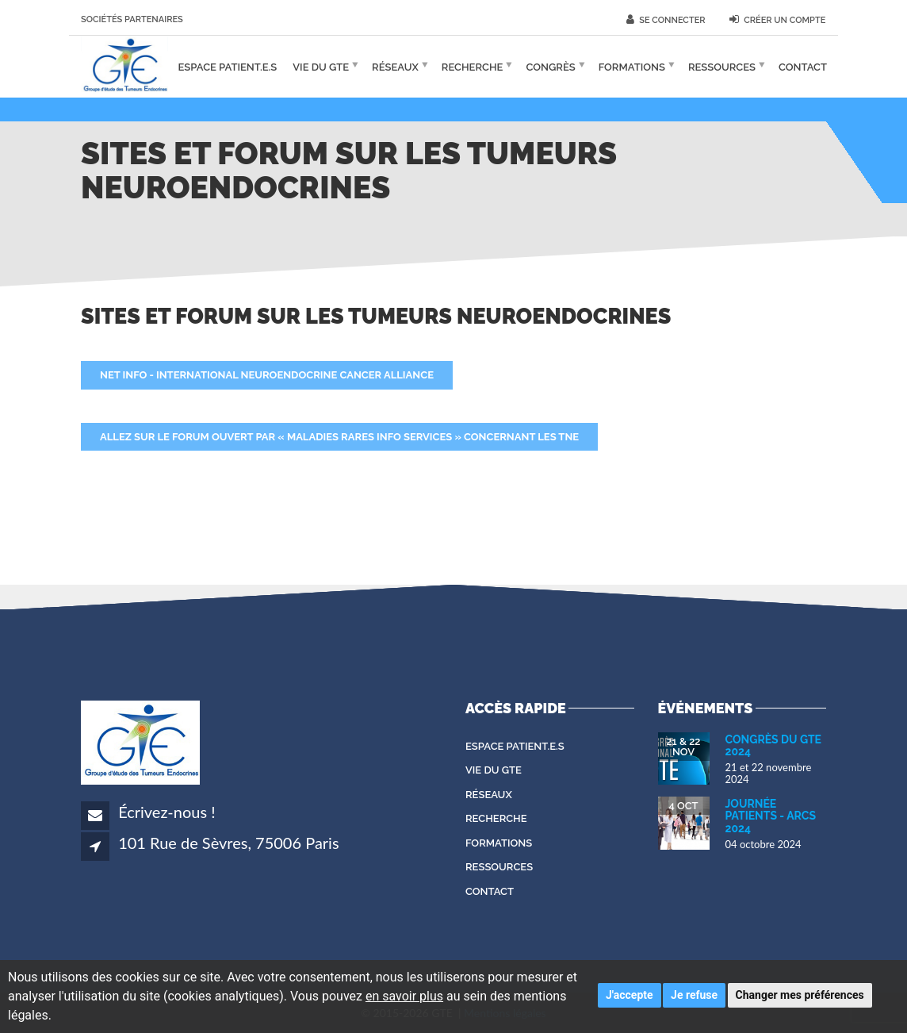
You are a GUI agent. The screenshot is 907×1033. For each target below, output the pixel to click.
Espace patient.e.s (227, 66)
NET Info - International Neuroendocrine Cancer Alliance (267, 375)
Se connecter (666, 19)
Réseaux (395, 66)
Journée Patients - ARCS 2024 (771, 816)
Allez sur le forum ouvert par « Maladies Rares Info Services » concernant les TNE (339, 437)
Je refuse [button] (694, 995)
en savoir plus (404, 996)
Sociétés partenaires (132, 19)
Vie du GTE (321, 66)
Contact (803, 66)
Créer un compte (777, 19)
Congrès (550, 66)
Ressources (722, 66)
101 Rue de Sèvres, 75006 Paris (228, 842)
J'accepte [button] (629, 995)
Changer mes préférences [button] (800, 995)
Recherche (472, 66)
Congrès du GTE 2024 (773, 745)
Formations (632, 66)
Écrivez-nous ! (166, 811)
